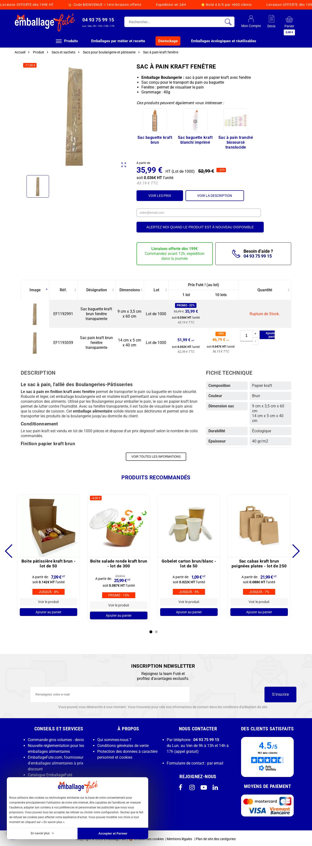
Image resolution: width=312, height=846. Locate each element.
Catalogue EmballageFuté (50, 773)
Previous (11, 549)
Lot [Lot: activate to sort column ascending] (156, 290)
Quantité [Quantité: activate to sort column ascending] (264, 290)
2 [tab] (156, 630)
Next (291, 549)
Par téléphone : (193, 738)
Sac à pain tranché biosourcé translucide (235, 142)
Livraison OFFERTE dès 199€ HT (190, 5)
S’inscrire (280, 692)
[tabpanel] (48, 555)
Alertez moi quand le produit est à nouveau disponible (200, 227)
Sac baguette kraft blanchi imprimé (195, 140)
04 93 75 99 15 (258, 256)
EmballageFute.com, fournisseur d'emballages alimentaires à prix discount (55, 761)
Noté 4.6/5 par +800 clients (123, 5)
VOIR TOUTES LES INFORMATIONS (156, 456)
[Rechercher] (179, 22)
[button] (98, 22)
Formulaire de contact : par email (195, 761)
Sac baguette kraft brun (154, 140)
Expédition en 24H (68, 5)
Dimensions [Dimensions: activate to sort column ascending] (129, 290)
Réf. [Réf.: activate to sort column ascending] (63, 290)
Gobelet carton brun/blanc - (189, 562)
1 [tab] (150, 630)
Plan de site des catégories (216, 837)
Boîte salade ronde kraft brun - (118, 562)
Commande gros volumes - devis (56, 738)
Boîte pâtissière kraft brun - (48, 562)
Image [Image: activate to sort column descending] (35, 290)
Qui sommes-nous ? (114, 738)
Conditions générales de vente (123, 744)
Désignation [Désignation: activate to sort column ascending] (96, 290)
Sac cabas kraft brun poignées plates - (259, 562)
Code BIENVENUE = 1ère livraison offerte (268, 5)
